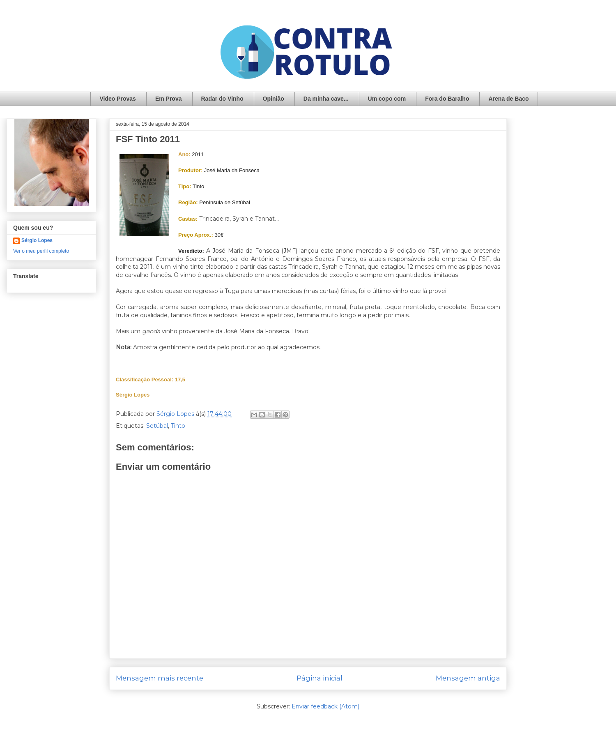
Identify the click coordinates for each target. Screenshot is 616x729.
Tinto (178, 425)
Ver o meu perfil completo (41, 251)
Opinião (273, 98)
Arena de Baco (508, 98)
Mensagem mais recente (159, 678)
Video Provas (117, 98)
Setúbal (157, 425)
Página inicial (319, 678)
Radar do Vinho (222, 98)
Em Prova (168, 98)
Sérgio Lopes (37, 240)
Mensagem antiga (468, 678)
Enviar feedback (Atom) (325, 706)
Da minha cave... (326, 98)
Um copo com (387, 98)
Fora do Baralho (447, 98)
